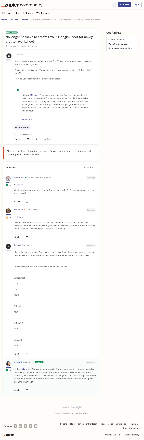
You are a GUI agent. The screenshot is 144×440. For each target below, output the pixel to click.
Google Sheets (22, 127)
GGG (17, 55)
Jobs (110, 424)
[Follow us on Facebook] (15, 426)
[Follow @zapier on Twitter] (30, 426)
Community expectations (120, 48)
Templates (134, 424)
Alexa (16, 245)
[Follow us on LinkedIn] (20, 426)
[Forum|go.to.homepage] (22, 4)
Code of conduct (116, 39)
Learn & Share (25, 12)
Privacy (135, 435)
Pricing (63, 424)
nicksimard (18, 209)
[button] (124, 4)
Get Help (7, 12)
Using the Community (118, 44)
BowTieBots (19, 177)
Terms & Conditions (62, 413)
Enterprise (121, 424)
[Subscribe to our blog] (25, 426)
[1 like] (23, 134)
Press (103, 424)
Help (72, 424)
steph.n (17, 362)
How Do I (25, 20)
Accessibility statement (81, 413)
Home (4, 20)
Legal (127, 435)
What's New (44, 12)
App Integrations (131, 428)
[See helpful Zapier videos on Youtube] (35, 426)
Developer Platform (87, 424)
